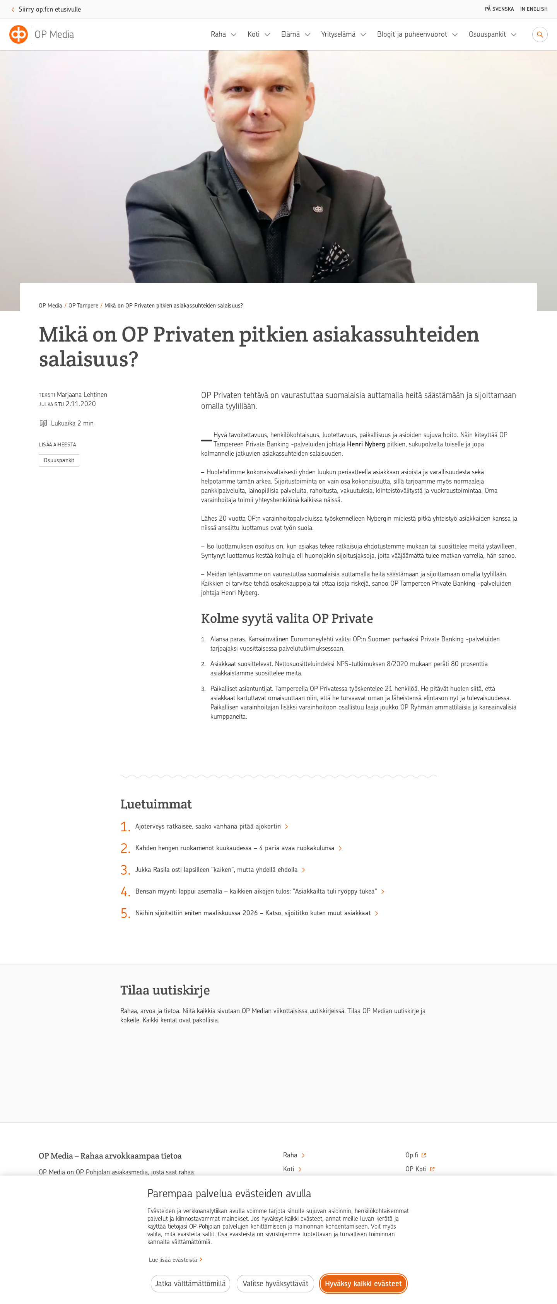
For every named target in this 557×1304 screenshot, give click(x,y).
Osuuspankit (487, 34)
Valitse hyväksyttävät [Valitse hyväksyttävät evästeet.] (275, 1283)
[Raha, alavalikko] (236, 34)
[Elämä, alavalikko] (310, 34)
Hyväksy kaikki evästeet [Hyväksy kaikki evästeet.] (363, 1283)
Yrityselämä (338, 34)
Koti (254, 34)
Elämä (290, 34)
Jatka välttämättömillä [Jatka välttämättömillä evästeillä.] (190, 1283)
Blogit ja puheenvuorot (412, 34)
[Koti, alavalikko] (270, 34)
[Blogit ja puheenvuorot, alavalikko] (457, 34)
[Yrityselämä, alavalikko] (365, 34)
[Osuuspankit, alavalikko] (516, 34)
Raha (218, 34)
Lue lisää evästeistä (173, 1259)
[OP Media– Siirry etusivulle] (46, 34)
